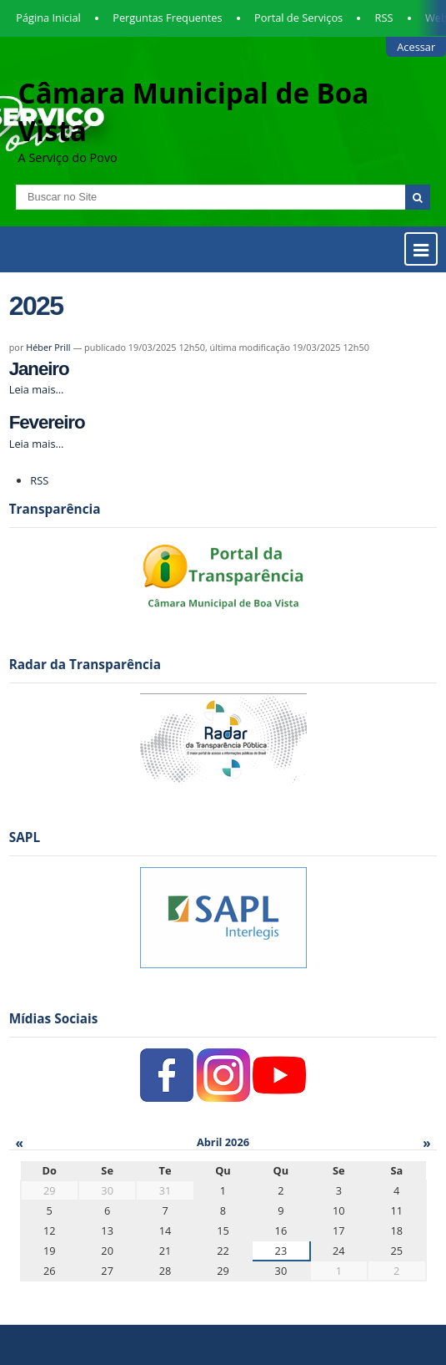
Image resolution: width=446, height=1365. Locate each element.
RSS (384, 17)
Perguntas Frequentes (167, 17)
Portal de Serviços (298, 17)
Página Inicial (48, 17)
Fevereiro (47, 422)
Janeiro (39, 368)
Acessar (416, 46)
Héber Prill (48, 347)
